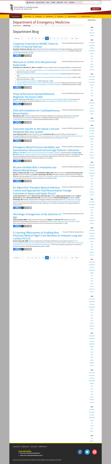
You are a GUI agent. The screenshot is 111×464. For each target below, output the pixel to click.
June (92, 59)
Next (76, 38)
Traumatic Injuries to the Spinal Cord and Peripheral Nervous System (36, 130)
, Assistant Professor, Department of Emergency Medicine (41, 99)
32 (58, 38)
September (92, 50)
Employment (72, 16)
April (92, 64)
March (91, 30)
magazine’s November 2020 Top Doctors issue (60, 101)
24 (28, 38)
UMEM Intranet (86, 16)
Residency (49, 16)
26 (36, 38)
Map (66, 2)
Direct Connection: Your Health (26, 81)
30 (50, 38)
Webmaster (25, 446)
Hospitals (38, 16)
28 (43, 38)
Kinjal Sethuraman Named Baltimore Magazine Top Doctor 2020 (34, 95)
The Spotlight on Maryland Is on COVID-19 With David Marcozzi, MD (38, 83)
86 (72, 38)
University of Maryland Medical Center (31, 455)
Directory (60, 2)
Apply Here (95, 9)
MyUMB (53, 2)
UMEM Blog (26, 25)
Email (47, 2)
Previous (16, 38)
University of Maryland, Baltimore (30, 453)
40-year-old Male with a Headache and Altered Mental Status (51, 176)
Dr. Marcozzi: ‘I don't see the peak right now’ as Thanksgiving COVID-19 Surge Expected (44, 70)
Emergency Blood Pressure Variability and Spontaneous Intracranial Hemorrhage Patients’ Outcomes (46, 148)
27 (39, 38)
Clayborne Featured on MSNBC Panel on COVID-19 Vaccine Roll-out (35, 45)
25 (32, 38)
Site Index (34, 446)
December (92, 42)
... (25, 38)
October (92, 48)
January (92, 35)
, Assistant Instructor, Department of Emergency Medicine (47, 153)
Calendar (71, 2)
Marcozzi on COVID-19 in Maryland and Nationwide (34, 63)
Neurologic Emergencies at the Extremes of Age (37, 215)
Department (16, 16)
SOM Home (31, 2)
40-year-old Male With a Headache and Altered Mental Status (34, 169)
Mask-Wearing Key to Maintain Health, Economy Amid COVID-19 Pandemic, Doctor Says (44, 77)
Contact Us (16, 446)
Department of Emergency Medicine (41, 22)
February (91, 33)
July (92, 56)
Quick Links (41, 2)
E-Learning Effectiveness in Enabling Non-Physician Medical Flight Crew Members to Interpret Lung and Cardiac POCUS (47, 235)
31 (54, 38)
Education (27, 16)
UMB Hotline (43, 446)
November (92, 45)
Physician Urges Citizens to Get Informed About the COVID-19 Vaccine (38, 84)
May (92, 61)
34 (65, 38)
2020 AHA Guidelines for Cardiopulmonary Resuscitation (36, 112)
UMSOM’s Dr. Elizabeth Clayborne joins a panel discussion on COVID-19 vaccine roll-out (40, 51)
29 (47, 38)
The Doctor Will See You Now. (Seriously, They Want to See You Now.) (38, 74)
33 (61, 38)
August (92, 53)
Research (60, 16)
